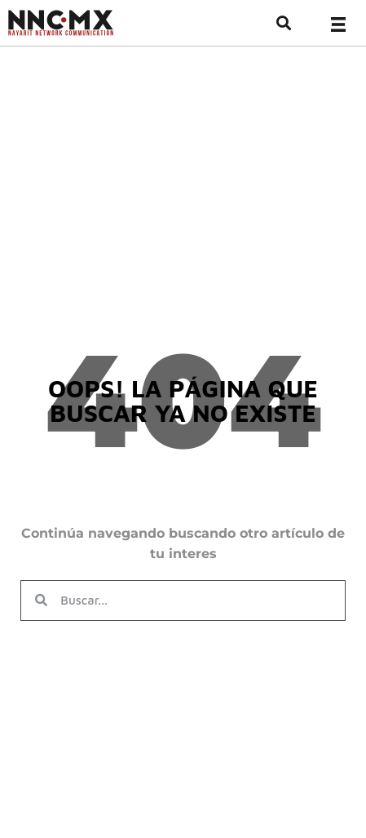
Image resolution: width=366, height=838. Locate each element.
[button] (283, 23)
